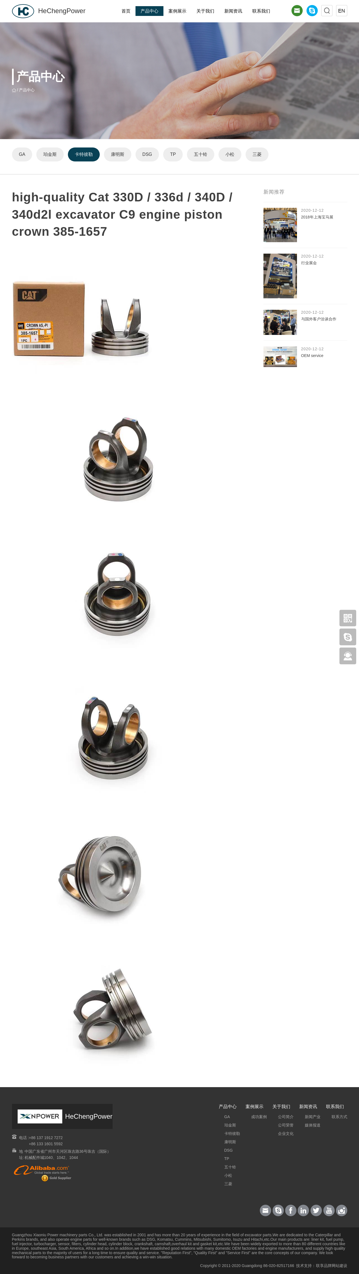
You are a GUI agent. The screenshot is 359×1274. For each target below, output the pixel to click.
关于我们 (205, 11)
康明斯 (118, 154)
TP (173, 154)
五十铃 (201, 154)
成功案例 (259, 1117)
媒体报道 (312, 1125)
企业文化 (286, 1133)
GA (22, 154)
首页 (126, 11)
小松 (230, 154)
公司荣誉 (286, 1125)
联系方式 (339, 1117)
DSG (148, 154)
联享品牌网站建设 (331, 1265)
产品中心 (149, 11)
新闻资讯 (233, 11)
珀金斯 (50, 154)
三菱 (257, 154)
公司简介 (286, 1117)
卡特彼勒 (84, 154)
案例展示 (177, 11)
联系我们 (261, 11)
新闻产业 (312, 1117)
